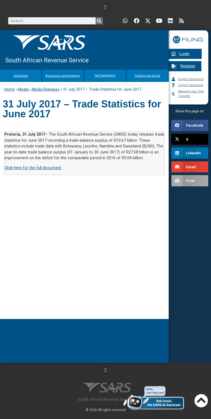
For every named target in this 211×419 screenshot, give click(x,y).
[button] (105, 7)
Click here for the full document (32, 168)
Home (9, 89)
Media (23, 89)
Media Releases (45, 89)
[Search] (99, 20)
